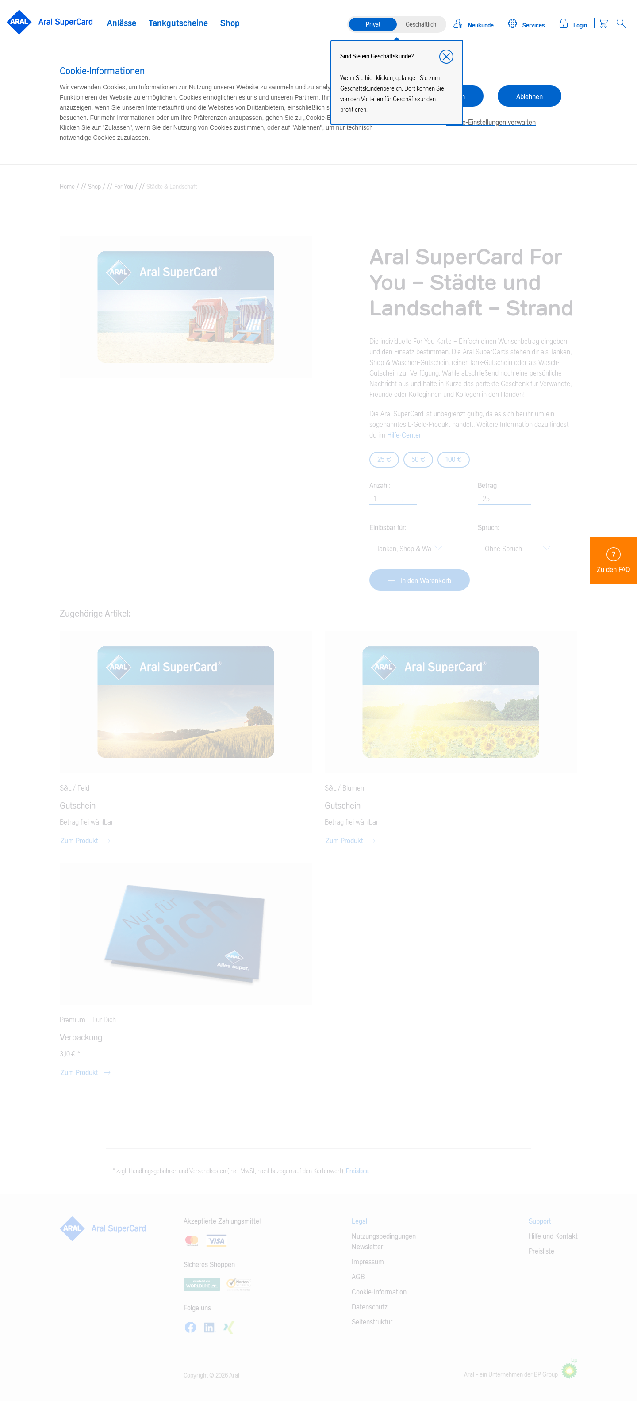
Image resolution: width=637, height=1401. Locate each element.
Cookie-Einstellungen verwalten (491, 122)
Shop (230, 23)
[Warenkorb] (603, 23)
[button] (446, 57)
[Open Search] (621, 23)
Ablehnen (529, 96)
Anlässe (121, 23)
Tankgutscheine (178, 23)
